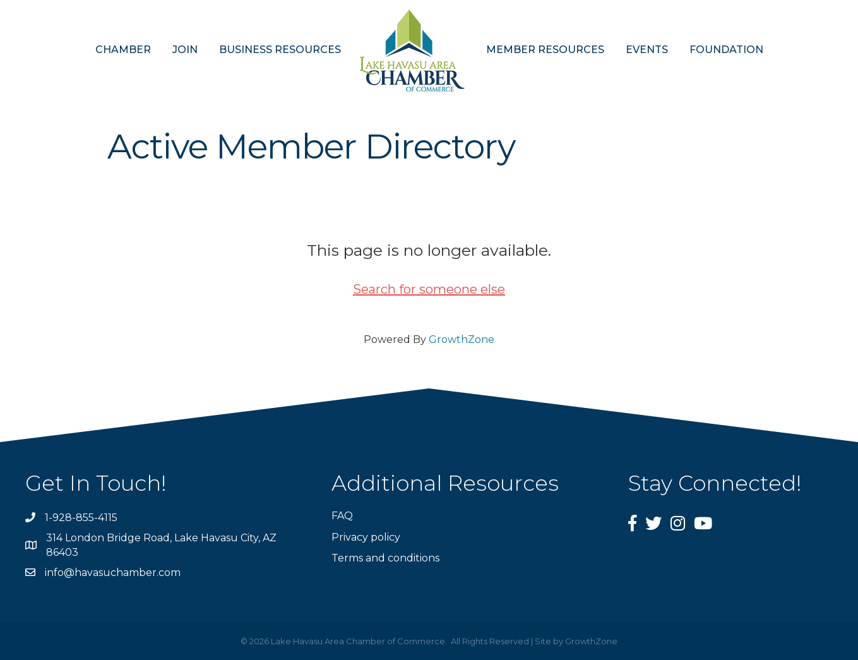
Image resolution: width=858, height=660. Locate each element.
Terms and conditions (385, 558)
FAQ (342, 516)
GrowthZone (461, 339)
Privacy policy (365, 537)
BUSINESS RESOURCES (280, 50)
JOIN (185, 50)
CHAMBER (123, 50)
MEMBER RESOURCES (545, 50)
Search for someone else (429, 289)
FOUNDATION (726, 50)
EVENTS (647, 50)
